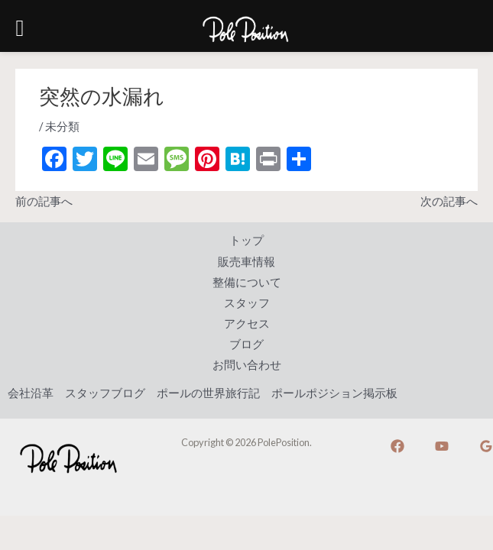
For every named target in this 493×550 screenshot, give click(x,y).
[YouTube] (442, 446)
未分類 (62, 126)
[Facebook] (397, 446)
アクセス (247, 323)
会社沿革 (31, 393)
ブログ (246, 344)
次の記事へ (449, 201)
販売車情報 (246, 261)
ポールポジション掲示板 (334, 393)
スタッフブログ (105, 393)
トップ (246, 240)
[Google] (486, 446)
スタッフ (247, 302)
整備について (246, 282)
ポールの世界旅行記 (208, 393)
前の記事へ (44, 201)
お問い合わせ (246, 364)
